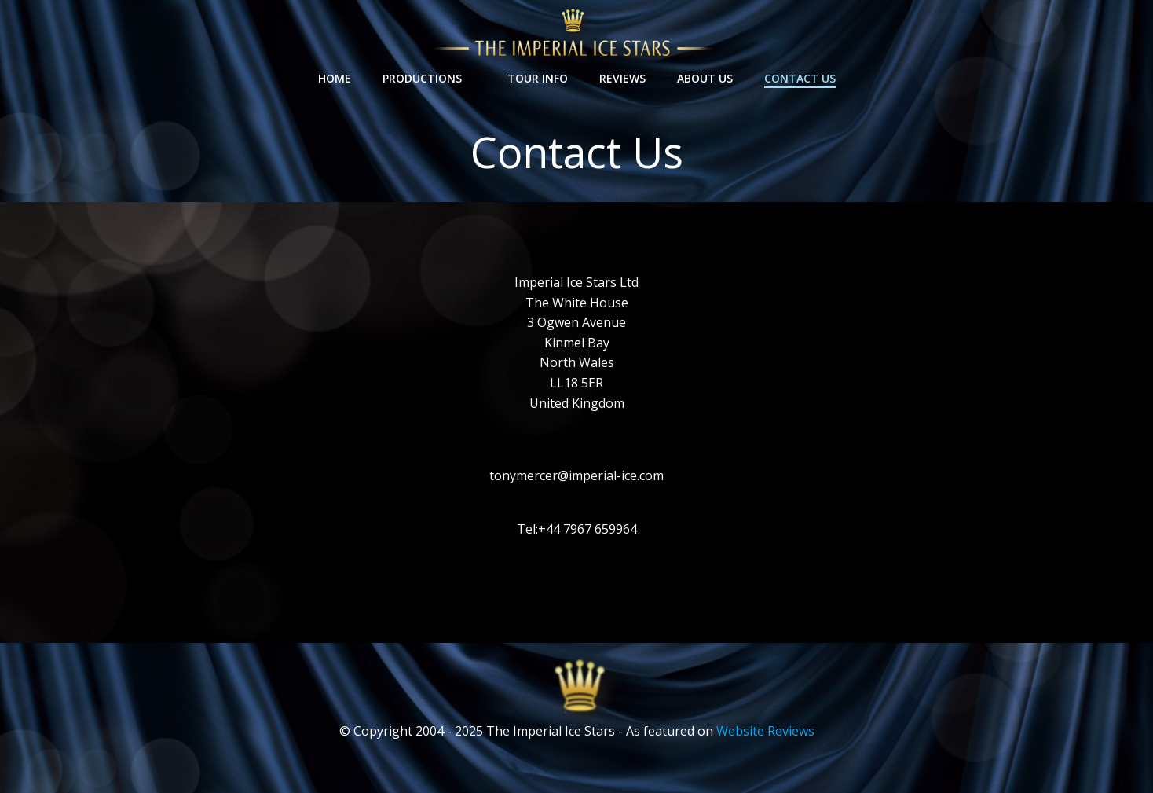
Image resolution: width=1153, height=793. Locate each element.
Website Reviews (765, 731)
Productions (429, 78)
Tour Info (537, 78)
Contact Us (800, 78)
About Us (705, 78)
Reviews (622, 78)
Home (334, 78)
